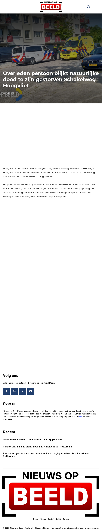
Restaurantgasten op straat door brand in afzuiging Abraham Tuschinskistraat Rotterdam (46, 455)
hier (80, 417)
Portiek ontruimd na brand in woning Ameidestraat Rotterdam (37, 446)
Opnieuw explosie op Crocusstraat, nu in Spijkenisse (32, 439)
